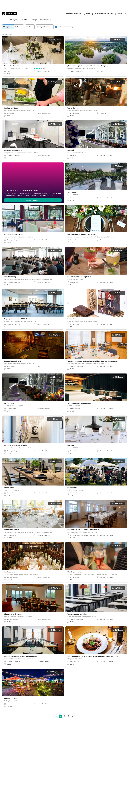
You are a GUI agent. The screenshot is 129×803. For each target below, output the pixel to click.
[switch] (57, 17)
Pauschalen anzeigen (67, 17)
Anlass (19, 17)
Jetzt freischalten (33, 202)
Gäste (29, 17)
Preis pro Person (44, 17)
